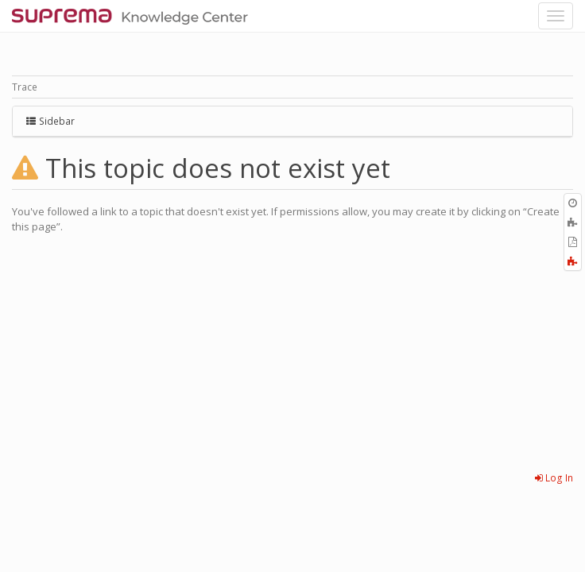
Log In (554, 478)
